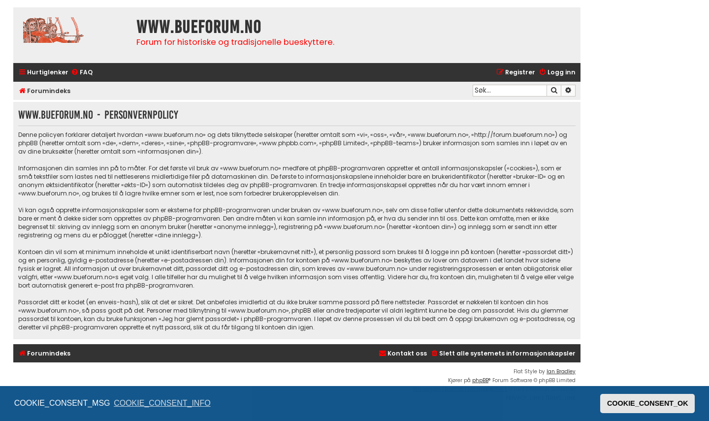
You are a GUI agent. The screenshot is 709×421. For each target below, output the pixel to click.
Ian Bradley (561, 371)
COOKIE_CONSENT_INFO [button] (162, 403)
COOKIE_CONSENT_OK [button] (647, 403)
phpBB (480, 380)
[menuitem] (82, 72)
